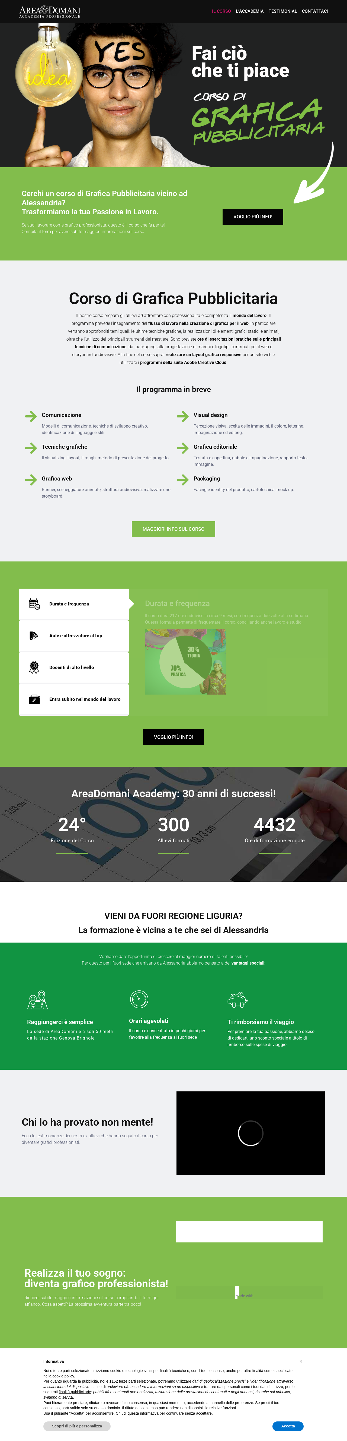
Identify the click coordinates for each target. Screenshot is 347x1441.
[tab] (74, 604)
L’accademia (250, 11)
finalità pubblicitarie (75, 1392)
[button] (301, 1361)
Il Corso (221, 11)
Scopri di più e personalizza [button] (77, 1426)
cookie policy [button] (63, 1376)
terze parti (127, 1381)
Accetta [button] (288, 1426)
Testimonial (283, 11)
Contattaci (315, 11)
